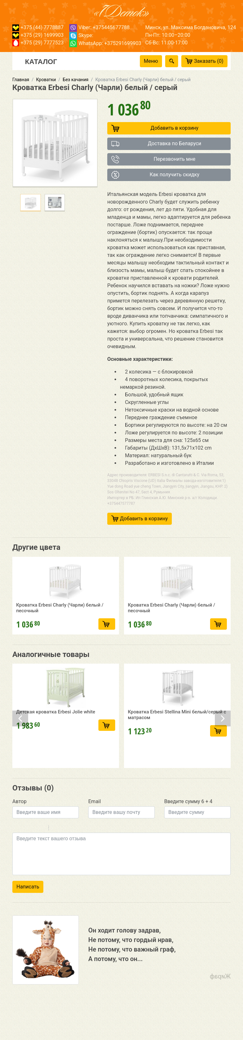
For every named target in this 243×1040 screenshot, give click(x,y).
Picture (81, 855)
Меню (151, 61)
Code (64, 855)
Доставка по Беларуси (156, 144)
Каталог (41, 61)
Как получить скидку (155, 175)
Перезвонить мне (153, 159)
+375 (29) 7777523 (38, 43)
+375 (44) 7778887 (38, 27)
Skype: (81, 35)
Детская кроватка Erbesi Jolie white (55, 765)
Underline (33, 855)
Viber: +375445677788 (99, 27)
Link (72, 855)
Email (94, 828)
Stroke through (41, 855)
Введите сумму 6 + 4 (188, 828)
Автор (19, 828)
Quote (56, 855)
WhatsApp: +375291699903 (105, 43)
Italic (25, 855)
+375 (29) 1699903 (38, 35)
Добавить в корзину (154, 128)
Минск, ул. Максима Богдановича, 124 (190, 27)
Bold (16, 855)
